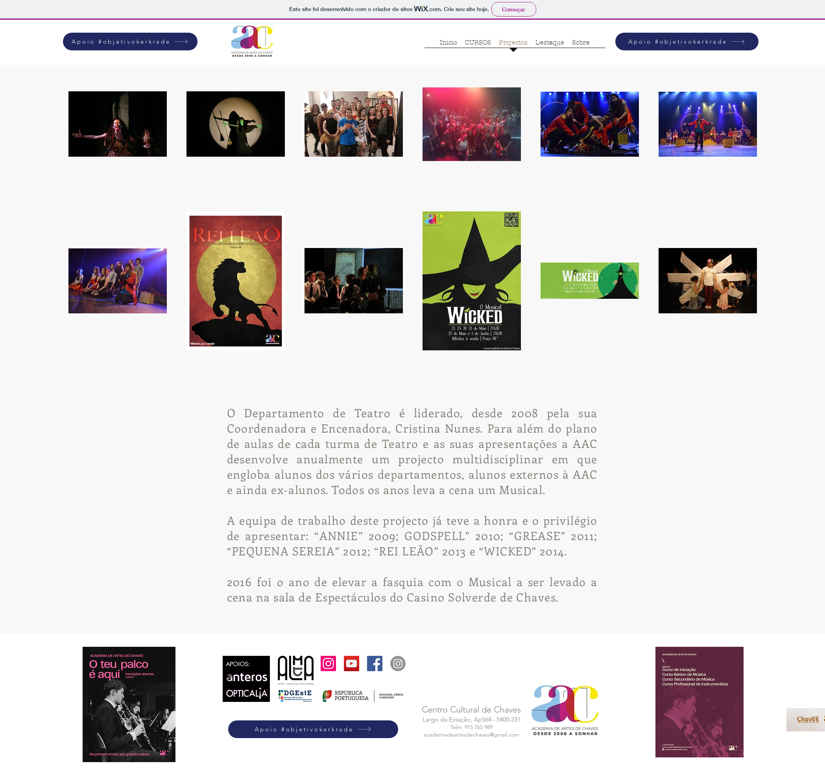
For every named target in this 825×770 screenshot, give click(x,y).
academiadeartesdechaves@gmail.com (471, 734)
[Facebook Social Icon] (374, 663)
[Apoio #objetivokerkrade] (130, 41)
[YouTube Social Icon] (351, 663)
